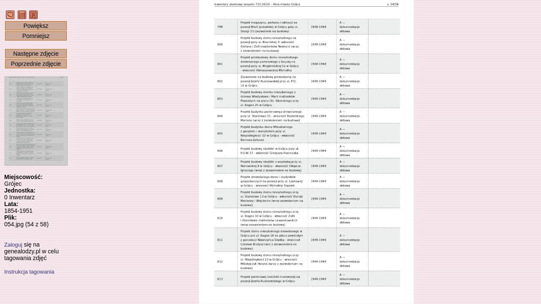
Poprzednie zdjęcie (36, 63)
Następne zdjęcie (35, 53)
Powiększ (35, 25)
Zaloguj (13, 245)
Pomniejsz (36, 36)
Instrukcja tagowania (29, 272)
